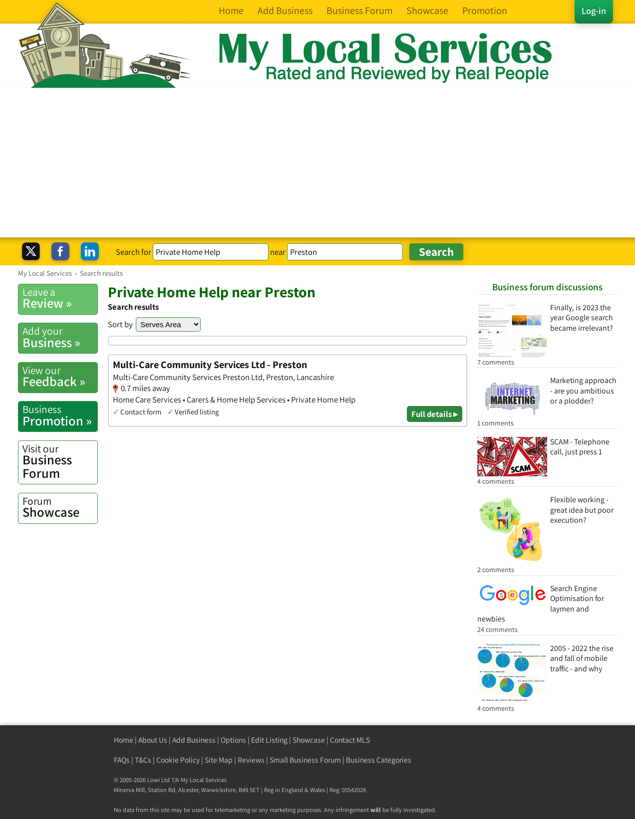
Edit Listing (269, 740)
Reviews (251, 760)
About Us (152, 740)
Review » (59, 298)
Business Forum (59, 461)
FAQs (122, 760)
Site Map (219, 760)
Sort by (120, 324)
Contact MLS (350, 740)
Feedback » (59, 376)
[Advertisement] (317, 162)
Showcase (59, 507)
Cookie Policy (178, 760)
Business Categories (378, 760)
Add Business (194, 740)
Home (123, 740)
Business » (59, 337)
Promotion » (59, 415)
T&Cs (143, 760)
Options (233, 740)
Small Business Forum (305, 760)
